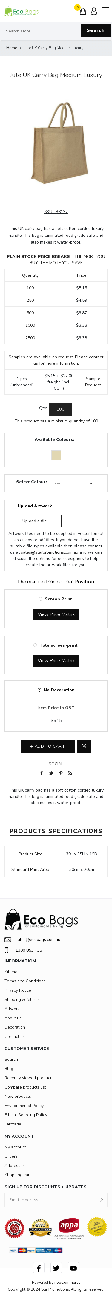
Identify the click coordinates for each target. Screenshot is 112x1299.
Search (96, 30)
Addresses (14, 1165)
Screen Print (58, 599)
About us (13, 1018)
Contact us (14, 1036)
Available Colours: (54, 439)
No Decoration (59, 690)
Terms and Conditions (25, 981)
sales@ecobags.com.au (32, 939)
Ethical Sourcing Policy (25, 1115)
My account (15, 1147)
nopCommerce (67, 1282)
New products (17, 1096)
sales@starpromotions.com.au (49, 552)
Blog (8, 1069)
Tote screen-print (58, 645)
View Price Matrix (56, 614)
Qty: (43, 408)
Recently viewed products (28, 1078)
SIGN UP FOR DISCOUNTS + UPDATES (45, 1187)
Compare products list (25, 1087)
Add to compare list (84, 746)
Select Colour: (31, 482)
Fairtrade (12, 1124)
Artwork (12, 1009)
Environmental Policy (24, 1105)
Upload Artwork (35, 506)
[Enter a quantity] (60, 409)
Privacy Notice (17, 990)
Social (56, 764)
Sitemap (12, 972)
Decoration (14, 1027)
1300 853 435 (23, 950)
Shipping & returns (22, 999)
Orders (11, 1156)
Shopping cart (17, 1175)
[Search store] (56, 31)
